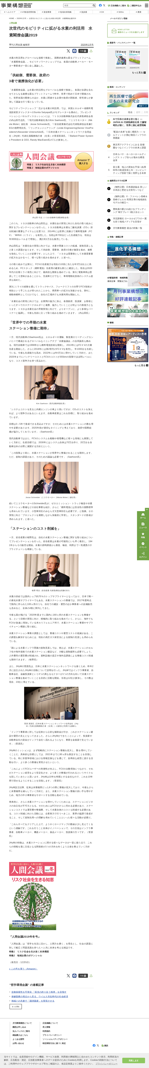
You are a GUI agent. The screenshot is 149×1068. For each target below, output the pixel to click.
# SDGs (120, 12)
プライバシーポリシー (52, 1035)
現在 (130, 184)
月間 (146, 184)
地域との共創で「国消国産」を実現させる (33, 1001)
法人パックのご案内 (21, 1031)
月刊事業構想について (22, 1023)
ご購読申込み (134, 6)
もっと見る (15, 1006)
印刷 (83, 51)
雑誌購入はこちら (20, 1035)
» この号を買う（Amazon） (23, 969)
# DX (102, 12)
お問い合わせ (18, 1043)
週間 (138, 184)
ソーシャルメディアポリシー (55, 1039)
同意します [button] (134, 1060)
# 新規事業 (46, 12)
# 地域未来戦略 (65, 12)
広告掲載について (50, 1023)
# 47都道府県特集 (28, 12)
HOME (11, 18)
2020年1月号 (21, 18)
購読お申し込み (19, 1027)
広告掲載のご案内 (117, 6)
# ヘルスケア (9, 12)
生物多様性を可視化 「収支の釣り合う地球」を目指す (39, 992)
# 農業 (138, 12)
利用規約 (46, 1031)
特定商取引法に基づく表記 (54, 1043)
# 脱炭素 (83, 12)
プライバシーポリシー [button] (107, 1064)
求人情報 (46, 1027)
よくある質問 (18, 1039)
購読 (105, 1046)
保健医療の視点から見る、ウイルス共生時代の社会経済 (39, 996)
